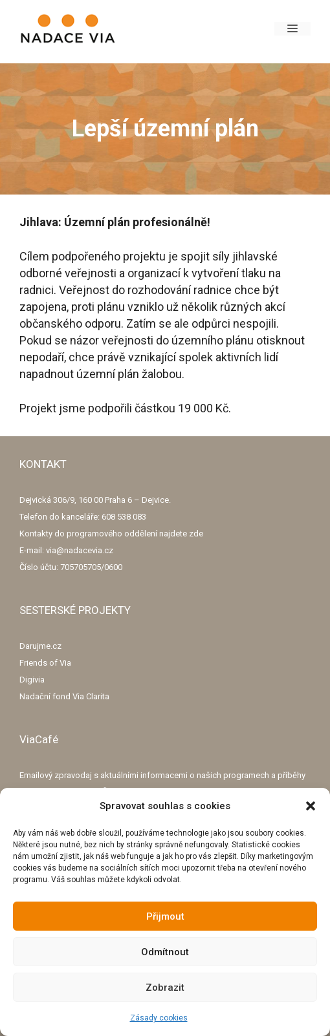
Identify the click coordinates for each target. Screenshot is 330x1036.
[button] (310, 805)
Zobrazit (165, 987)
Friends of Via (45, 663)
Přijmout (165, 916)
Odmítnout (165, 952)
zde (196, 533)
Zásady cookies (159, 1017)
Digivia (32, 679)
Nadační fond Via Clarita (64, 696)
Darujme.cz (40, 646)
